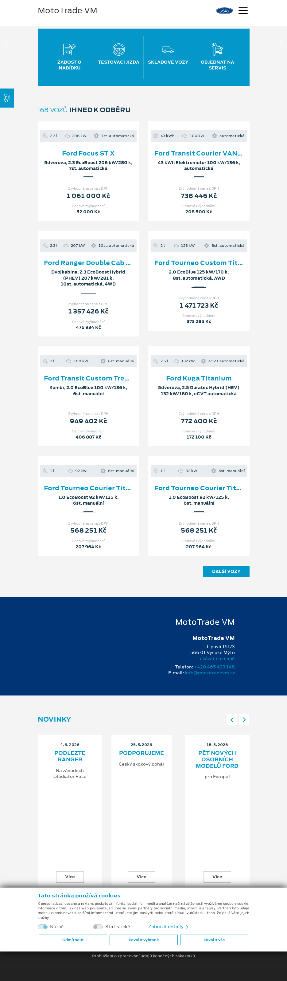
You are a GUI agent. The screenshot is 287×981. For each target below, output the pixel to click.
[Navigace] (243, 11)
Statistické (117, 927)
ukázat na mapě (217, 659)
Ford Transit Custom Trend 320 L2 (100, 378)
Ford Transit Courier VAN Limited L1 (213, 153)
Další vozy (226, 571)
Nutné (57, 927)
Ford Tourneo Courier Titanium (95, 488)
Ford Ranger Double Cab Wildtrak (99, 262)
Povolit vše (214, 939)
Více (70, 877)
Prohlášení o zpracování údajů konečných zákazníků (143, 956)
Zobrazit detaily (168, 927)
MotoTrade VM (67, 10)
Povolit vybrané (144, 939)
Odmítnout (73, 939)
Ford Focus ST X (88, 153)
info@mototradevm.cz (210, 673)
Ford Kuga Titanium (199, 378)
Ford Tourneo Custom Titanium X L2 (214, 262)
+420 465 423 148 (214, 667)
